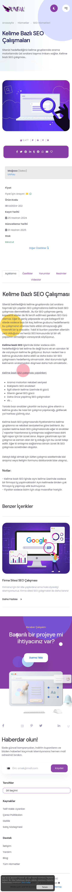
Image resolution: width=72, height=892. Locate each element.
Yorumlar (44, 273)
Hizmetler (23, 23)
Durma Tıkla (36, 657)
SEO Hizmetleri (41, 23)
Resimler (61, 273)
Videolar (36, 279)
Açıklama (10, 273)
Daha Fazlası (26, 883)
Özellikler (27, 273)
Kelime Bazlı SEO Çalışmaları (21, 37)
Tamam (45, 887)
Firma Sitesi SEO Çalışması (19, 580)
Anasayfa (8, 23)
